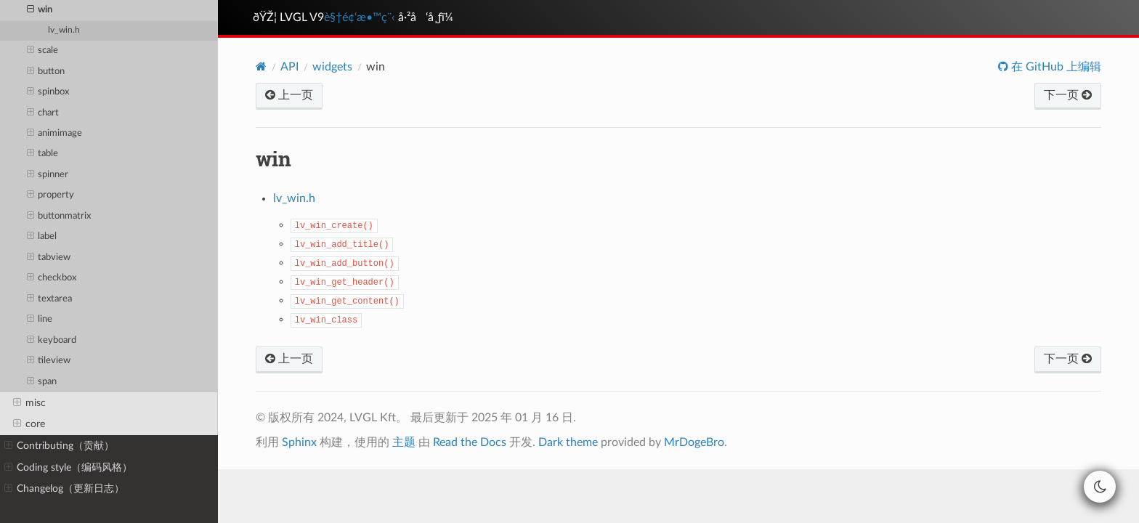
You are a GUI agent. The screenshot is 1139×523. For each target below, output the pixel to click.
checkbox (52, 278)
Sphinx (299, 442)
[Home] (261, 66)
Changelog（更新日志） (64, 488)
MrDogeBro (694, 442)
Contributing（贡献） (59, 446)
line (40, 319)
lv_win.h (64, 30)
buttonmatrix (59, 216)
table (43, 154)
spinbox (48, 92)
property (51, 195)
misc (29, 403)
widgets (332, 67)
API (289, 67)
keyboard (52, 340)
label (42, 236)
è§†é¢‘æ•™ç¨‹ (359, 17)
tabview (49, 257)
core (29, 424)
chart (43, 113)
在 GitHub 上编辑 (1054, 67)
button (46, 71)
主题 (404, 442)
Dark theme (568, 442)
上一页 (289, 95)
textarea (50, 299)
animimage (55, 133)
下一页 (1068, 95)
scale (43, 50)
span (42, 382)
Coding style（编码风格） (68, 467)
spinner (48, 175)
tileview (49, 361)
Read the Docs (469, 442)
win (40, 10)
